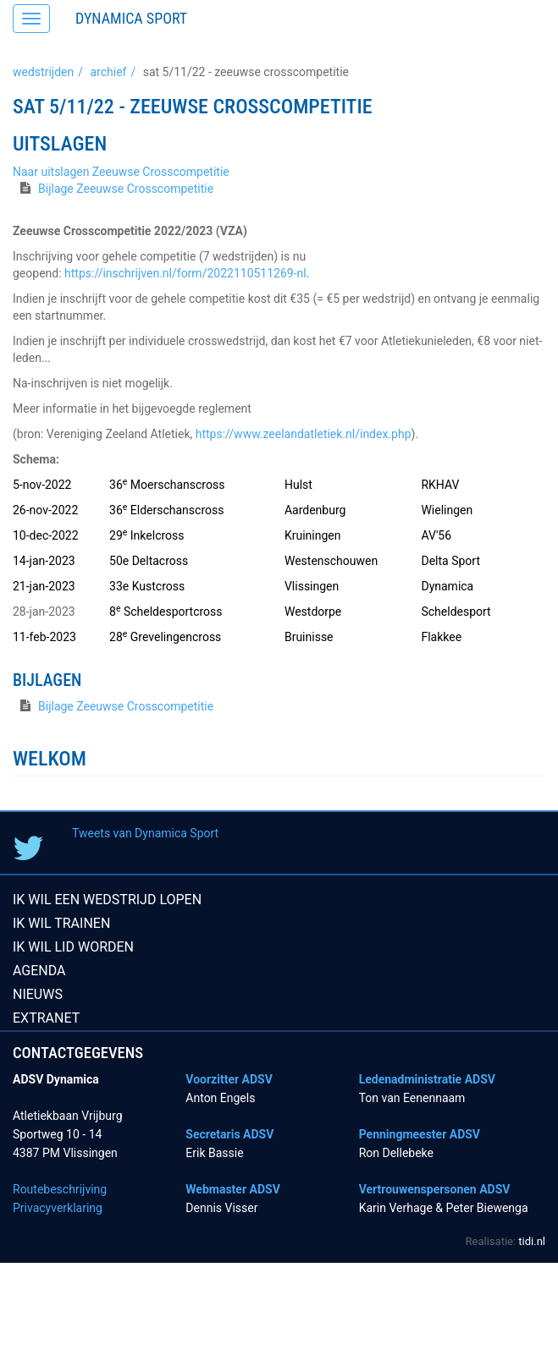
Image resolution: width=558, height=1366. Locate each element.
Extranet (46, 1018)
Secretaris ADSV (229, 1134)
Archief (108, 72)
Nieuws (38, 994)
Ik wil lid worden (73, 947)
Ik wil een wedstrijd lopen (107, 899)
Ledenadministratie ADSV (427, 1079)
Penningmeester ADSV (419, 1134)
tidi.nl (531, 1241)
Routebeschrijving (60, 1189)
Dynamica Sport (131, 18)
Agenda (39, 971)
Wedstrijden (43, 72)
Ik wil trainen (61, 923)
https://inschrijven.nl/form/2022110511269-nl (185, 273)
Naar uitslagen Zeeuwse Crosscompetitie (121, 171)
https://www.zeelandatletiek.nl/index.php (304, 434)
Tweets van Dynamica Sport (145, 833)
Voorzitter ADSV (229, 1079)
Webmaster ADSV (232, 1189)
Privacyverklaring (57, 1208)
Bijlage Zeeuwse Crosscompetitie (125, 188)
